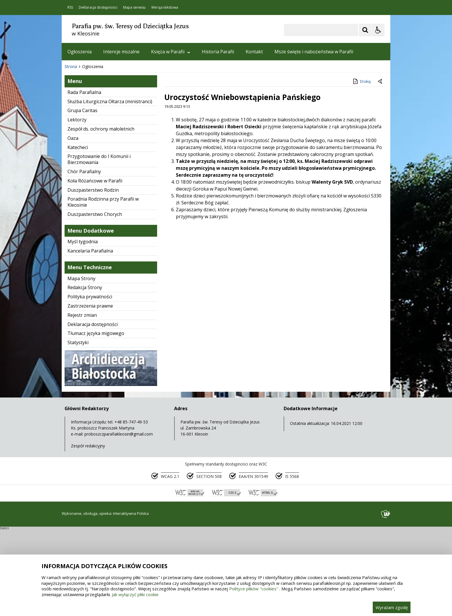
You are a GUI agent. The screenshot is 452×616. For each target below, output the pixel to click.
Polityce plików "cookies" (253, 588)
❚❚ (73, 135)
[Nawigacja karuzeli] (96, 135)
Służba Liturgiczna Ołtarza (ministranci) (109, 188)
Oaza (72, 224)
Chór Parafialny (84, 258)
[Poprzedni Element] (89, 135)
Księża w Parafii (170, 51)
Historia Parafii (218, 51)
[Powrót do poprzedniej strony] (380, 168)
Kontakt (254, 51)
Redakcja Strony (84, 374)
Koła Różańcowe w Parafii (94, 267)
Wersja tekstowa (164, 7)
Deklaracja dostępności (98, 7)
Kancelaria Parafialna (90, 337)
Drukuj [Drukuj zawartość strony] (361, 167)
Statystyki (77, 429)
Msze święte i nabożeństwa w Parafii (313, 51)
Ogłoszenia (79, 51)
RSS (70, 7)
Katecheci (77, 234)
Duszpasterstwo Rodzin (93, 276)
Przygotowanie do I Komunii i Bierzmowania (99, 246)
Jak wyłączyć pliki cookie (135, 594)
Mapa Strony (81, 365)
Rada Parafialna (84, 179)
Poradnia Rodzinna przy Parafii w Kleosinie (103, 288)
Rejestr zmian (82, 401)
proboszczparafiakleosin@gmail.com (118, 520)
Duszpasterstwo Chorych (94, 300)
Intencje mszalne (121, 51)
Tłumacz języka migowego (95, 420)
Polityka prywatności (89, 383)
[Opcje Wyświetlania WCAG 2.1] (378, 30)
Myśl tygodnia (82, 328)
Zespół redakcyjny (88, 532)
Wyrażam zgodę (392, 607)
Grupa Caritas (82, 197)
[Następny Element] (103, 135)
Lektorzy (76, 206)
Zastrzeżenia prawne (90, 392)
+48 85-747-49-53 (131, 508)
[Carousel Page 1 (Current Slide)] (117, 135)
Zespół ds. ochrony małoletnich (100, 215)
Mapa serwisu (134, 7)
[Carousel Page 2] (123, 135)
